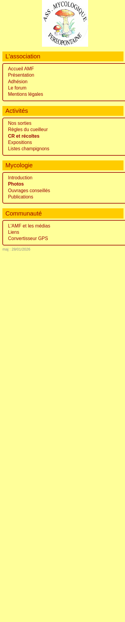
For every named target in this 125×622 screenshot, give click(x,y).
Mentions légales (25, 94)
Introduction (20, 177)
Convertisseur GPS (28, 238)
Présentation (21, 75)
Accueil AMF (21, 68)
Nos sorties (19, 123)
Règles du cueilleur (28, 129)
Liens (13, 232)
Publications (20, 196)
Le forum (17, 87)
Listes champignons (28, 148)
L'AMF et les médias (29, 225)
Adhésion (18, 81)
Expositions (20, 142)
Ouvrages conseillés (29, 190)
